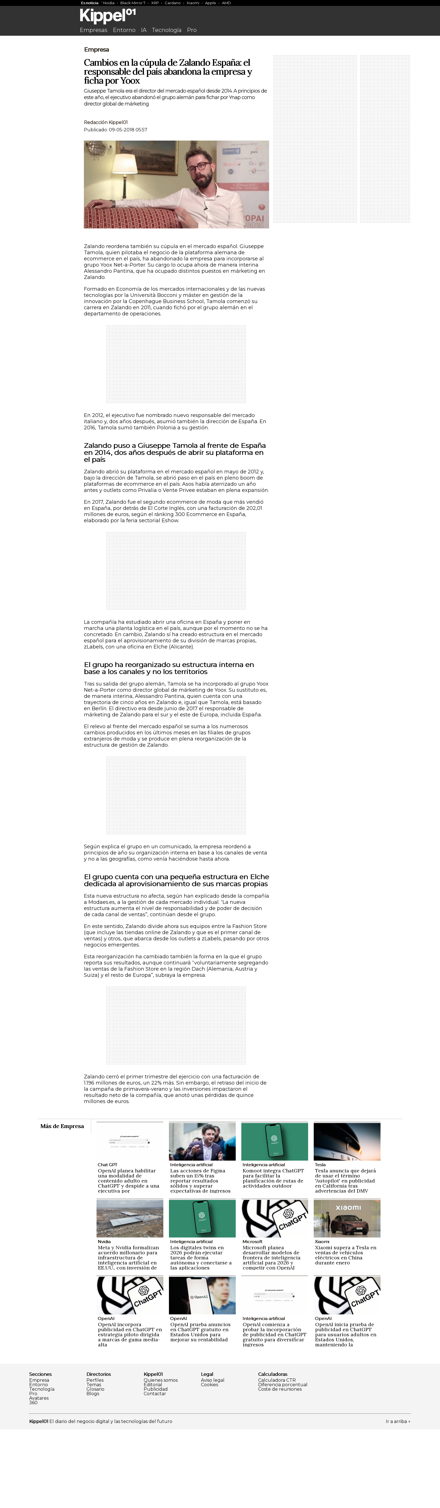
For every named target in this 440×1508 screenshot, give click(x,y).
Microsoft (252, 1320)
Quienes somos (161, 1459)
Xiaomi (193, 3)
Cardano (173, 3)
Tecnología (167, 30)
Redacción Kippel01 (106, 201)
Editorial (153, 1463)
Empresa (96, 128)
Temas (93, 1463)
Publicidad (156, 1468)
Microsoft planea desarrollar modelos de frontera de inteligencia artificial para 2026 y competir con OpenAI (272, 1336)
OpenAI (106, 1397)
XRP (155, 3)
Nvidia (108, 3)
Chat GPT (107, 1243)
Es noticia (89, 3)
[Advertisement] (220, 80)
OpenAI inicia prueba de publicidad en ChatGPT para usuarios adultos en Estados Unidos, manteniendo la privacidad (345, 1415)
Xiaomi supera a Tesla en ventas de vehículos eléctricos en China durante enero (345, 1333)
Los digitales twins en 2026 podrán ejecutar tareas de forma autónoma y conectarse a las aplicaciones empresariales (201, 1339)
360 (33, 1481)
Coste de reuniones (280, 1468)
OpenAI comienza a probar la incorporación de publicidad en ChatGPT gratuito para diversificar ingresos (275, 1413)
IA (143, 30)
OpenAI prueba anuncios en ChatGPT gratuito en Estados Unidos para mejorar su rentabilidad (200, 1410)
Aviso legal (212, 1459)
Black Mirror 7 (132, 3)
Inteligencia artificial (191, 1243)
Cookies (209, 1463)
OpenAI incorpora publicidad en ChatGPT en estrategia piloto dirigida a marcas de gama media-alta (130, 1413)
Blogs (92, 1472)
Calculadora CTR (277, 1459)
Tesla (320, 1243)
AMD (226, 3)
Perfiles (95, 1459)
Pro (192, 30)
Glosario (95, 1468)
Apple (210, 3)
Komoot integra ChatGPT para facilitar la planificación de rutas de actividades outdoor (273, 1257)
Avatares (39, 1477)
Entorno (124, 30)
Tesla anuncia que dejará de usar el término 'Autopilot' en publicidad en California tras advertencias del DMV (345, 1259)
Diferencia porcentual (283, 1463)
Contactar (155, 1472)
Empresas (93, 30)
